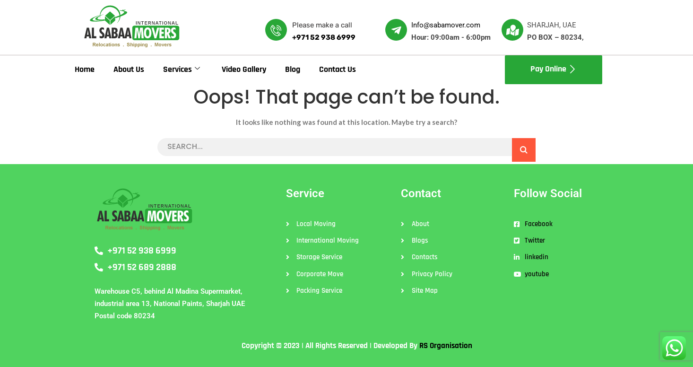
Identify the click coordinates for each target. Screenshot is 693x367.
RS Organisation (445, 346)
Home (85, 69)
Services (181, 69)
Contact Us (337, 69)
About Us (128, 69)
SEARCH (524, 150)
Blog (292, 69)
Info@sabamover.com (445, 25)
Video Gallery (244, 69)
